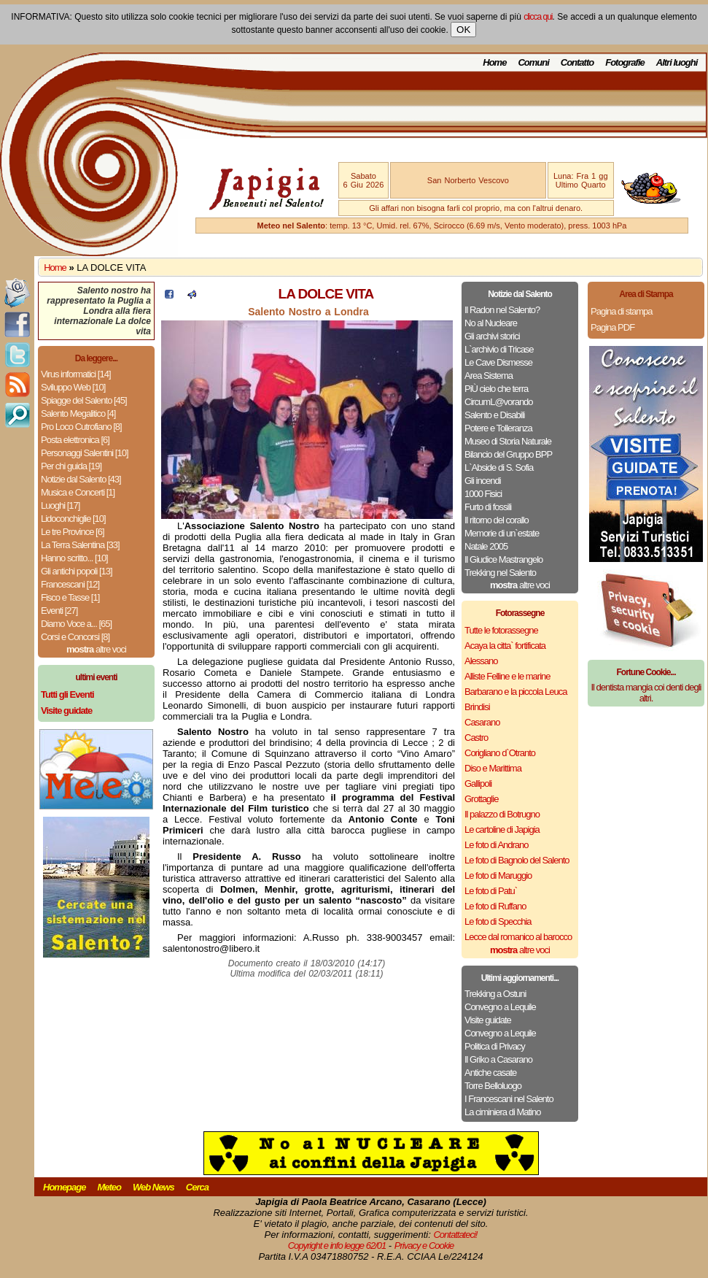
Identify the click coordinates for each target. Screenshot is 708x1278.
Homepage (64, 1187)
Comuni (533, 62)
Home (494, 62)
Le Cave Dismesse (498, 362)
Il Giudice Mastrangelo (503, 559)
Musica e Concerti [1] (77, 492)
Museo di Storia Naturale (507, 441)
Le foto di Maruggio (498, 875)
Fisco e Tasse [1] (70, 597)
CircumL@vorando (498, 401)
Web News (153, 1187)
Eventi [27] (59, 610)
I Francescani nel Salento (508, 1098)
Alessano (480, 660)
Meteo (109, 1187)
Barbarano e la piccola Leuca (515, 691)
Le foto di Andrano (496, 844)
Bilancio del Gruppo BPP (508, 454)
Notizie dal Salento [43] (81, 479)
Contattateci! (455, 1234)
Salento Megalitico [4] (78, 413)
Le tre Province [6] (72, 531)
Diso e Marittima (492, 768)
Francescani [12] (70, 584)
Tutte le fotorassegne (501, 630)
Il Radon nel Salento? (502, 309)
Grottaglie (481, 798)
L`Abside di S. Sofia (498, 467)
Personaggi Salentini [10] (84, 452)
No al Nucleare (490, 322)
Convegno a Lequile (500, 1006)
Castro (476, 737)
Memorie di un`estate (501, 533)
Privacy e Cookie (424, 1245)
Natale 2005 (485, 546)
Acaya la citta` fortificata (504, 645)
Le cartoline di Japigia (502, 829)
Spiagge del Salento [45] (84, 400)
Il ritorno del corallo (496, 520)
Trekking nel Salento (500, 572)
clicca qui (538, 17)
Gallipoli (477, 783)
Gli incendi (482, 480)
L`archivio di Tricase (499, 349)
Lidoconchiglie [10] (73, 518)
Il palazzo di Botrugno (502, 814)
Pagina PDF (612, 327)
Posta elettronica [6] (75, 439)
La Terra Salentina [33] (80, 544)
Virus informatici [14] (76, 374)
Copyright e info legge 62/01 (337, 1245)
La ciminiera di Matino (502, 1111)
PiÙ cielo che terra (496, 388)
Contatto (577, 62)
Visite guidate (487, 1020)
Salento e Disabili (494, 414)
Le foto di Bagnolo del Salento (516, 860)
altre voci (96, 649)
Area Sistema (488, 375)
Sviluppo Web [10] (73, 387)
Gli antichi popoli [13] (76, 571)
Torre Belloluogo (492, 1085)
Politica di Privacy (494, 1046)
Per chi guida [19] (71, 466)
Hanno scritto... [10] (74, 558)
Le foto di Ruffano (495, 906)
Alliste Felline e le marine (507, 676)
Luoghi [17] (60, 505)
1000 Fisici (483, 493)
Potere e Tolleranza (498, 428)
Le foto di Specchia (498, 921)
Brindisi (477, 706)
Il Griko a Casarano (498, 1059)
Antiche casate (490, 1072)
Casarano (481, 722)
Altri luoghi (677, 62)
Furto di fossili (487, 506)
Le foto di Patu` (490, 890)
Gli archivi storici (492, 336)
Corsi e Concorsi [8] (75, 636)
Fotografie (625, 62)
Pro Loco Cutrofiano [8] (81, 426)
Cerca (197, 1187)
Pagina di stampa (621, 311)
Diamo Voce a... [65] (76, 623)
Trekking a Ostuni (495, 993)
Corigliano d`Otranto (499, 752)
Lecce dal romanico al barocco (518, 936)
